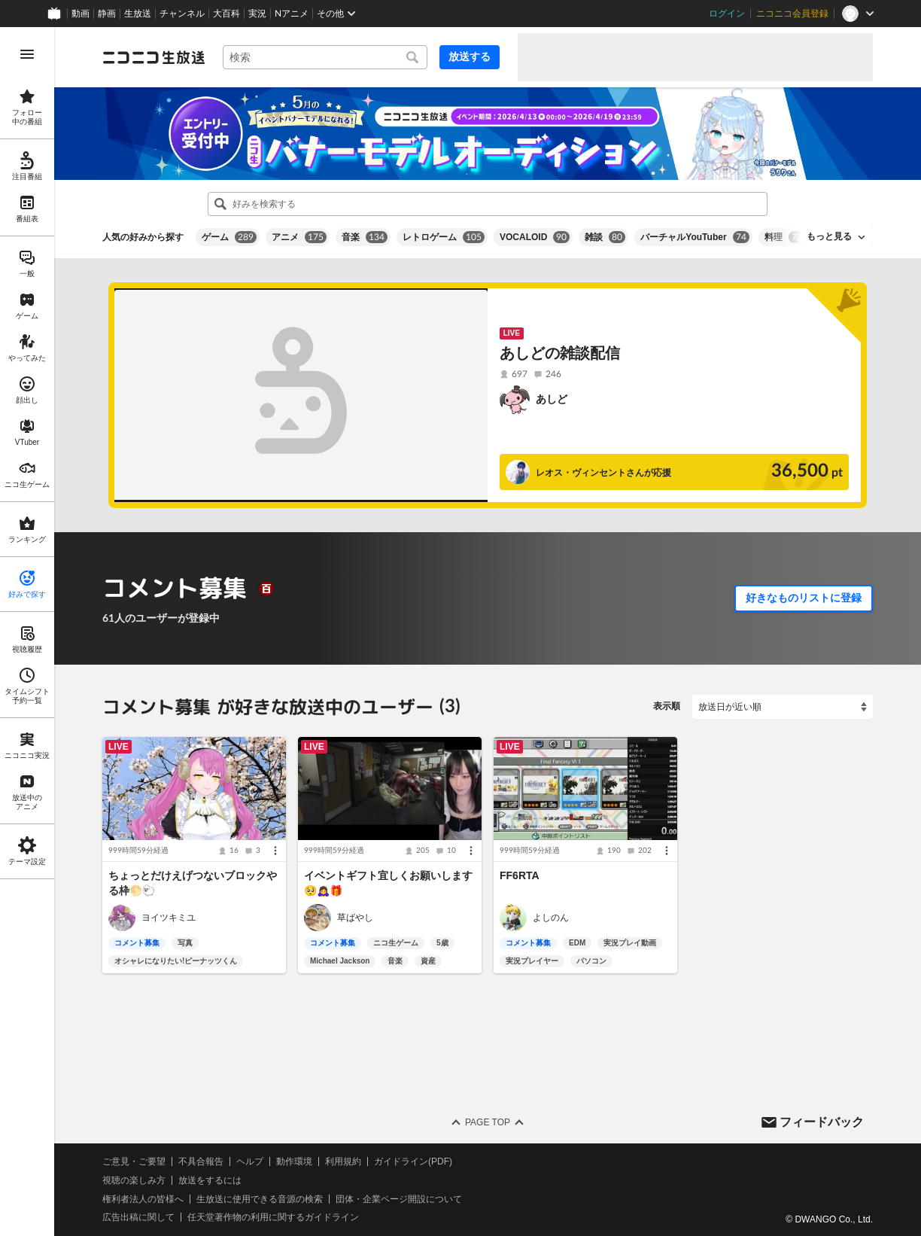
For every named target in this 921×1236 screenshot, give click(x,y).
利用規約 (343, 1161)
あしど (551, 399)
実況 (257, 13)
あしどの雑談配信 (560, 353)
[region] (27, 631)
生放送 (137, 13)
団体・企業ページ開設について (399, 1199)
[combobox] (325, 57)
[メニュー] (275, 851)
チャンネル (182, 13)
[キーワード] (325, 57)
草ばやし (355, 917)
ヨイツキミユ (168, 917)
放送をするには (210, 1180)
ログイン (727, 13)
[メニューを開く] (27, 54)
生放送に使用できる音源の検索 (259, 1199)
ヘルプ (249, 1161)
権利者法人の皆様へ (143, 1199)
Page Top (487, 1122)
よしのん (551, 917)
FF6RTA (520, 875)
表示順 (666, 706)
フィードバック (822, 1121)
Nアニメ (292, 13)
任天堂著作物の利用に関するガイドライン (273, 1217)
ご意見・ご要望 (134, 1161)
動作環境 (294, 1161)
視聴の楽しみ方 (134, 1180)
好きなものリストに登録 (804, 598)
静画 (107, 13)
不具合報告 (200, 1161)
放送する (469, 56)
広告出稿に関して (138, 1217)
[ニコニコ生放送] (153, 57)
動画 (80, 13)
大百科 (226, 13)
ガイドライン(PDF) (413, 1161)
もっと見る (829, 236)
